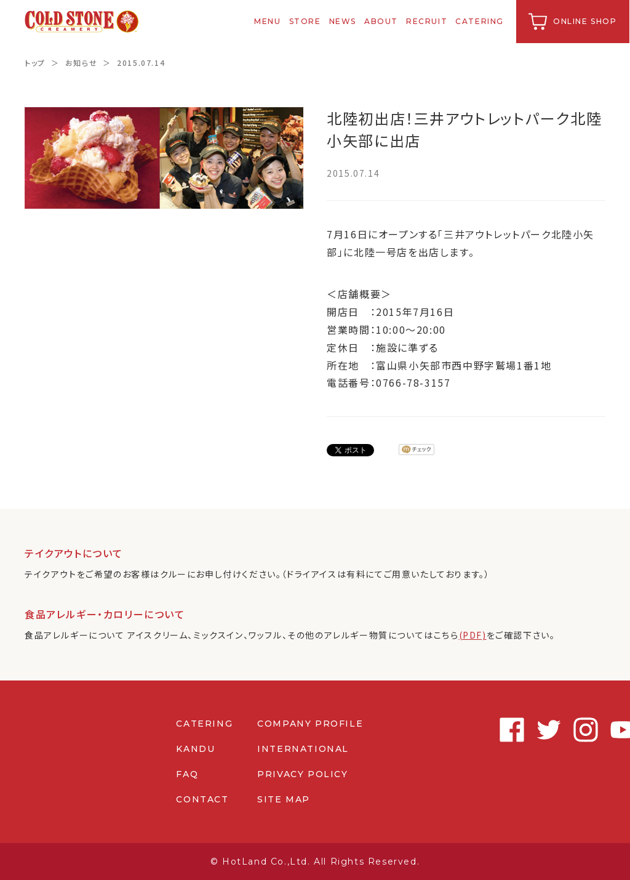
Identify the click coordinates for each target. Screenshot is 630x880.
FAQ (187, 774)
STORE (306, 21)
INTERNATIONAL (303, 748)
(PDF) (473, 635)
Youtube (593, 729)
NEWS (343, 21)
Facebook (482, 729)
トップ (35, 62)
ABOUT (382, 21)
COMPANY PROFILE (310, 723)
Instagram (556, 729)
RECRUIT (427, 21)
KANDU (195, 748)
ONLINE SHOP (586, 21)
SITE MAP (283, 799)
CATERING (481, 21)
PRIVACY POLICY (302, 774)
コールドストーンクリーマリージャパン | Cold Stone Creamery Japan (82, 21)
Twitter (519, 729)
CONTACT (202, 799)
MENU (268, 21)
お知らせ (81, 62)
